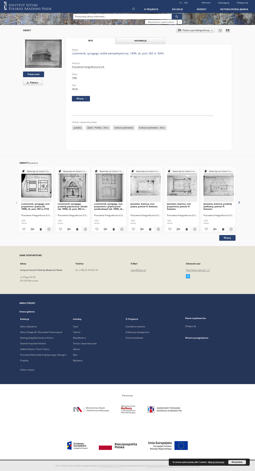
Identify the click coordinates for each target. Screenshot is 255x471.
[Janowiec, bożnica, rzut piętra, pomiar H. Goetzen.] (146, 185)
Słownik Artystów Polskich (33, 343)
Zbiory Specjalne (28, 326)
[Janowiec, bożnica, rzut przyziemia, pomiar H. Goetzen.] (182, 185)
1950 (74, 77)
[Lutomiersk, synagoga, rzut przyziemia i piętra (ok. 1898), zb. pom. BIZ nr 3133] (36, 185)
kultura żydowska (124, 127)
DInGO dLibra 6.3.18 (111, 465)
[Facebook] (188, 276)
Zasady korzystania (135, 326)
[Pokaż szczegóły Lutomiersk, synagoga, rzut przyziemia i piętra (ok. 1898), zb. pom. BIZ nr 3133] (48, 229)
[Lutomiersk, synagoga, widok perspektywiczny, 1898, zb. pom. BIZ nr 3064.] (43, 53)
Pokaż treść (33, 74)
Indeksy (201, 9)
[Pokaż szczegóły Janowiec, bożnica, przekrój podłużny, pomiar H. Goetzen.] (231, 229)
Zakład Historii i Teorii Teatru (34, 349)
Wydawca (78, 360)
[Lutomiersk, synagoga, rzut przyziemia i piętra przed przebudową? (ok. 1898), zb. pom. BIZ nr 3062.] (109, 185)
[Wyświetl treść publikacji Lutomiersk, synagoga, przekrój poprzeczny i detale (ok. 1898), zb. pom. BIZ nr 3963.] (77, 229)
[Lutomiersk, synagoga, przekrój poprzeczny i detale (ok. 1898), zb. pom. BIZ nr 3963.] (73, 185)
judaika (77, 127)
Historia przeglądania (234, 9)
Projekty (24, 360)
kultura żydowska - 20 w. (152, 127)
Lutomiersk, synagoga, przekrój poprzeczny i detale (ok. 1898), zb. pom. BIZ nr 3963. (72, 206)
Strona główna (27, 311)
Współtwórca (79, 337)
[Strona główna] (133, 9)
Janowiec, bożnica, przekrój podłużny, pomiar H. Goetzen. (217, 206)
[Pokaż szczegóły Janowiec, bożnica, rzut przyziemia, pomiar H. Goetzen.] (194, 229)
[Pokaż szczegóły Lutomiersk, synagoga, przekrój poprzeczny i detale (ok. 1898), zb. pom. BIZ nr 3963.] (85, 229)
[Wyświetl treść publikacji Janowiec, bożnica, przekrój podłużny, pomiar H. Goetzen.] (223, 229)
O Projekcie (151, 9)
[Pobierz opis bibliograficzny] (32, 229)
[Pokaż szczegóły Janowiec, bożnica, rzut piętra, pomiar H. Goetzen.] (158, 229)
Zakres (76, 349)
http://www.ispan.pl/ (198, 270)
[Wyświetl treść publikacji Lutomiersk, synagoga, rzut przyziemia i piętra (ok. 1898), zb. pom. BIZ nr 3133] (40, 229)
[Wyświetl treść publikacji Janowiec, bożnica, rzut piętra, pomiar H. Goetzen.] (150, 229)
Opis (75, 354)
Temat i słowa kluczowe (85, 343)
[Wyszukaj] (177, 16)
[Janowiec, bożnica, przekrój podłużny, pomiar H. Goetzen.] (219, 185)
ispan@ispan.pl (138, 270)
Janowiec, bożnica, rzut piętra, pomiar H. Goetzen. (144, 205)
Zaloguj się (242, 2)
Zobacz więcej (27, 369)
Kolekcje (177, 9)
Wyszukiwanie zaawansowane (161, 22)
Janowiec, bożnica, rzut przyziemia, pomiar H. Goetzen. (179, 206)
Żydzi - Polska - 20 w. (98, 127)
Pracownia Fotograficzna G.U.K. (88, 66)
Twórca (76, 332)
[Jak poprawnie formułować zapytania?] (179, 22)
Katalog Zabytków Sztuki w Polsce (37, 337)
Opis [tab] (90, 40)
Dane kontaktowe (134, 337)
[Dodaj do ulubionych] (220, 30)
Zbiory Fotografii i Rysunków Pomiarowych (41, 332)
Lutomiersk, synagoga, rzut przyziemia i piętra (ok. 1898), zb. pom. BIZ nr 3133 (35, 206)
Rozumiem (237, 462)
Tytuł (75, 326)
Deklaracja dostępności (137, 332)
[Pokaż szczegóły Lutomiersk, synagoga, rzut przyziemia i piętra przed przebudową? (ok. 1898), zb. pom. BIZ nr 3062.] (121, 229)
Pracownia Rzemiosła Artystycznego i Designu (43, 354)
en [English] (186, 3)
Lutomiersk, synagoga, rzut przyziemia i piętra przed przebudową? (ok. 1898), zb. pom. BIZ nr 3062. (108, 206)
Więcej (227, 237)
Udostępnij (223, 2)
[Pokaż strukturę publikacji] (36, 171)
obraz (75, 88)
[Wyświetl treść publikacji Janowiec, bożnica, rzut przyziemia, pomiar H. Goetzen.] (186, 229)
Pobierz (31, 83)
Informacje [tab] (140, 40)
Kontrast (206, 2)
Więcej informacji (216, 462)
